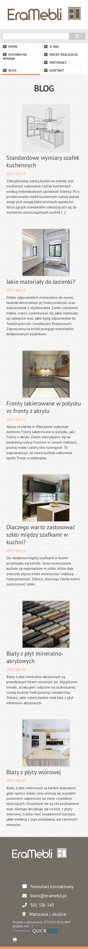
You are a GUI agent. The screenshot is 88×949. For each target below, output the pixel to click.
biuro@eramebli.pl (43, 895)
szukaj (77, 36)
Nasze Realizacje (64, 54)
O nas (54, 46)
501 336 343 (37, 905)
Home (13, 46)
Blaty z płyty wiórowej (33, 772)
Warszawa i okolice (43, 914)
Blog (12, 70)
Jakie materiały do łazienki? (40, 281)
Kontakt (57, 70)
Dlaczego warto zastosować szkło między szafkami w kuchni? (40, 534)
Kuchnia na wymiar (15, 56)
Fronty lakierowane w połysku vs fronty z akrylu (43, 407)
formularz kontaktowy (46, 886)
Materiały (58, 62)
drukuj (15, 940)
